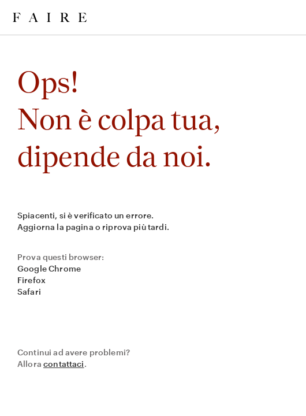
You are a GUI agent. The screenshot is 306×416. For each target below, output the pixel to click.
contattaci (63, 364)
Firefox (31, 280)
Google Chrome (49, 268)
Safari (29, 291)
